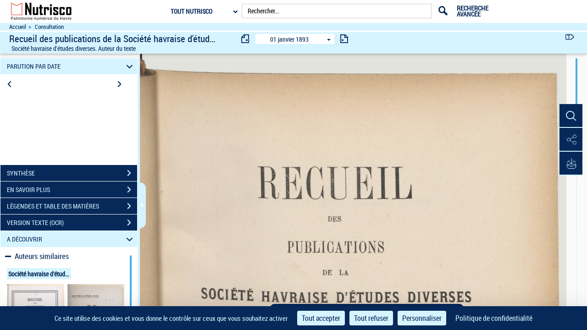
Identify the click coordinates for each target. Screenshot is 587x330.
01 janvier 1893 (289, 39)
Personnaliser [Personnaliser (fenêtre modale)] (422, 318)
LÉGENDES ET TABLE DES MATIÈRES (72, 206)
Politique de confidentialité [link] (493, 318)
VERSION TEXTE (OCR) (72, 222)
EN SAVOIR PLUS (72, 189)
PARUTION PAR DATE (71, 66)
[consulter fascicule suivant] (344, 39)
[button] (570, 116)
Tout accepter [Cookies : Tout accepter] (321, 318)
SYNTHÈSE (72, 173)
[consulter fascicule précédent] (246, 39)
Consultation (49, 27)
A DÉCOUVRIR (71, 239)
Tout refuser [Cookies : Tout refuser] (371, 318)
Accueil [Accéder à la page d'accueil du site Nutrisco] (17, 27)
